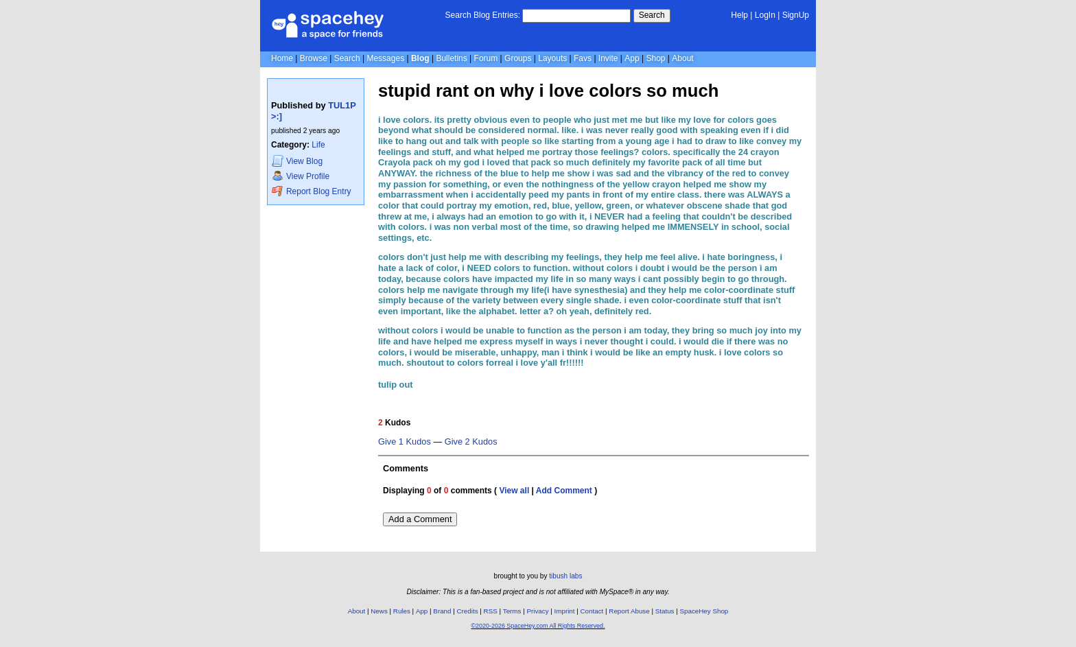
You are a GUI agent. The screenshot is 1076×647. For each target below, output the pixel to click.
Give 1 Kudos (404, 442)
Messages (385, 58)
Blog (420, 58)
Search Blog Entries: (482, 15)
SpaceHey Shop (704, 611)
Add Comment (564, 490)
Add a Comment (420, 519)
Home (282, 58)
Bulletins (451, 58)
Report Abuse (629, 611)
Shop (655, 58)
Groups (517, 58)
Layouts (552, 58)
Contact (592, 611)
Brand (442, 611)
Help (739, 15)
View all (514, 490)
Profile (300, 176)
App (631, 58)
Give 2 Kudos (471, 442)
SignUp (795, 15)
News (379, 611)
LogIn (765, 15)
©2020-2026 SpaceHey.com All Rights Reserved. (538, 625)
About (682, 58)
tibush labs (565, 576)
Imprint (564, 611)
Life (318, 145)
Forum (486, 58)
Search (652, 15)
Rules (401, 611)
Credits (467, 611)
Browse (313, 58)
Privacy (537, 611)
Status (665, 611)
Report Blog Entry (311, 191)
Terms (512, 611)
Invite (608, 58)
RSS (491, 611)
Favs (583, 58)
